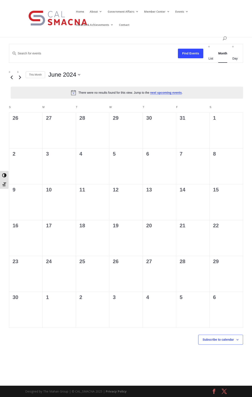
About (94, 12)
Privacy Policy (116, 391)
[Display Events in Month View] (222, 53)
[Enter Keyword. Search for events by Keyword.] (93, 53)
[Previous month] (11, 77)
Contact (124, 25)
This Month (35, 74)
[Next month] (19, 77)
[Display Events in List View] (210, 58)
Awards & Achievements (92, 25)
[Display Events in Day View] (235, 58)
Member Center (155, 12)
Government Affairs (121, 12)
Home (80, 12)
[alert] (127, 93)
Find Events (190, 53)
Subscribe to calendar (218, 339)
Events (179, 12)
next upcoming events (166, 92)
